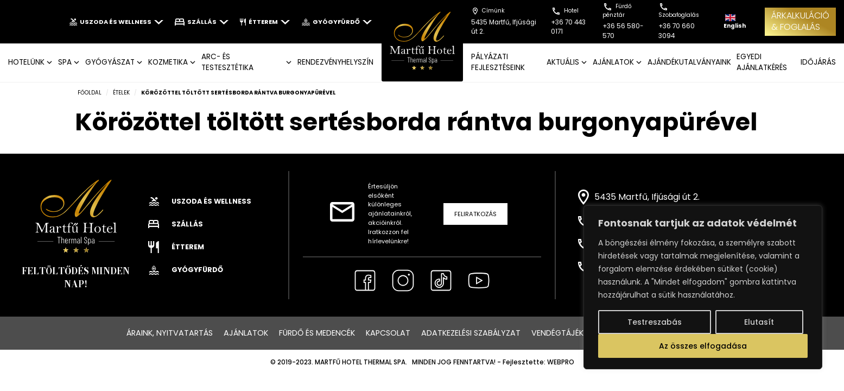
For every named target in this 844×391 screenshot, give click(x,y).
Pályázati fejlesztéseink (498, 62)
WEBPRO (560, 362)
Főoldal (89, 92)
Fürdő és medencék (317, 332)
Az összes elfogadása (703, 345)
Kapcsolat (388, 332)
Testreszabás (654, 322)
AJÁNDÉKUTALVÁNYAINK (689, 62)
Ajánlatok (246, 332)
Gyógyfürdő (336, 21)
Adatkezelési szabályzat (471, 332)
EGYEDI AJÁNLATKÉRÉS (762, 62)
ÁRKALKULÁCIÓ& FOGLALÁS (800, 21)
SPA (65, 62)
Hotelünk (26, 62)
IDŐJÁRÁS (818, 62)
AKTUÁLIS (563, 62)
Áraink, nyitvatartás (169, 332)
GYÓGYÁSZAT (110, 62)
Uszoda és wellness (116, 21)
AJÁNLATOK (613, 62)
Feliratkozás (475, 214)
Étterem (265, 21)
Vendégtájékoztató (573, 332)
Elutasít (759, 322)
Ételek (121, 92)
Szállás (201, 21)
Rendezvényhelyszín (335, 62)
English (735, 22)
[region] (702, 287)
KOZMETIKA (168, 62)
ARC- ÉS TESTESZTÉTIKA (227, 62)
